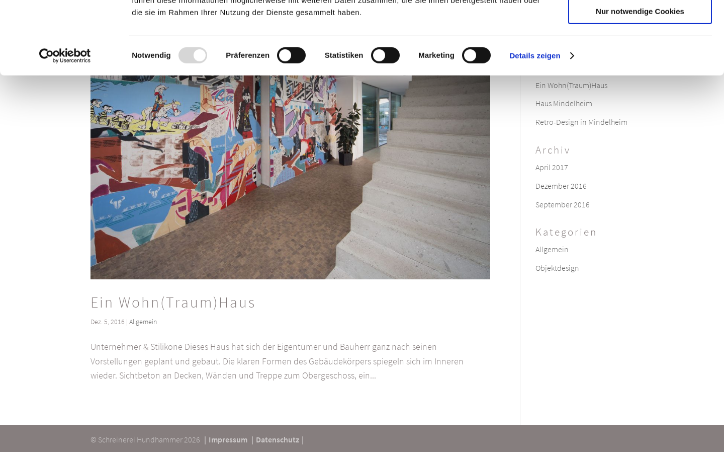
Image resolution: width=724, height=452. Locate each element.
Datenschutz (277, 439)
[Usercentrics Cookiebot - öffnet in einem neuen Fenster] (65, 128)
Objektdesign (557, 268)
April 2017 (551, 167)
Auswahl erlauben (640, 54)
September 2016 (562, 204)
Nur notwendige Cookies (640, 84)
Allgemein (143, 321)
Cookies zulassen (640, 25)
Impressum (228, 439)
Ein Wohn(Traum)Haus (173, 302)
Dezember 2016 (561, 186)
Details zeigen (534, 128)
